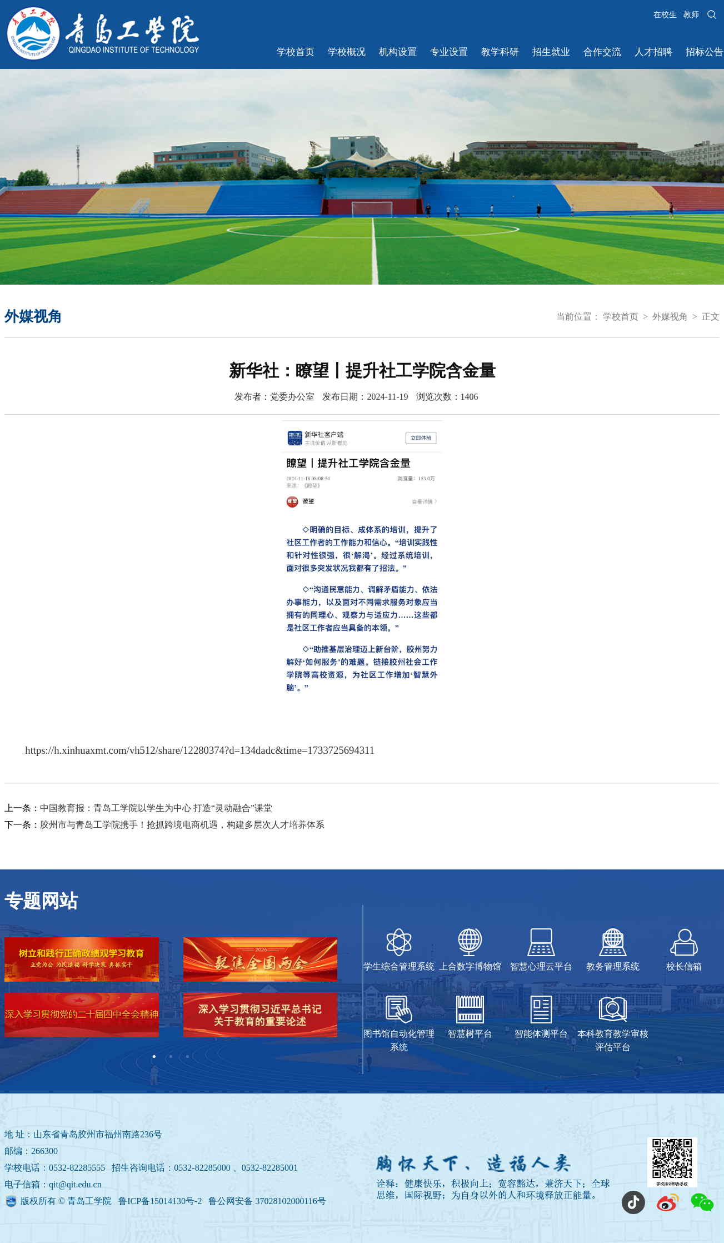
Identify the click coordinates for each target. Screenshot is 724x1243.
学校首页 (295, 52)
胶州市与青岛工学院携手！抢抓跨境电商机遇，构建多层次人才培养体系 (182, 824)
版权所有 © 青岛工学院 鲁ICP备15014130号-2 (112, 1201)
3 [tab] (187, 1056)
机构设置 (398, 52)
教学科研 (500, 52)
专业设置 (449, 52)
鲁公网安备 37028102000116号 (267, 1201)
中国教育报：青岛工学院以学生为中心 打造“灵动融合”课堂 (156, 808)
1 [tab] (153, 1056)
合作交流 (602, 52)
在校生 (665, 15)
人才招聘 (653, 52)
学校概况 (347, 52)
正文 (711, 316)
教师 (691, 15)
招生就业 (551, 52)
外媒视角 (670, 316)
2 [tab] (170, 1056)
